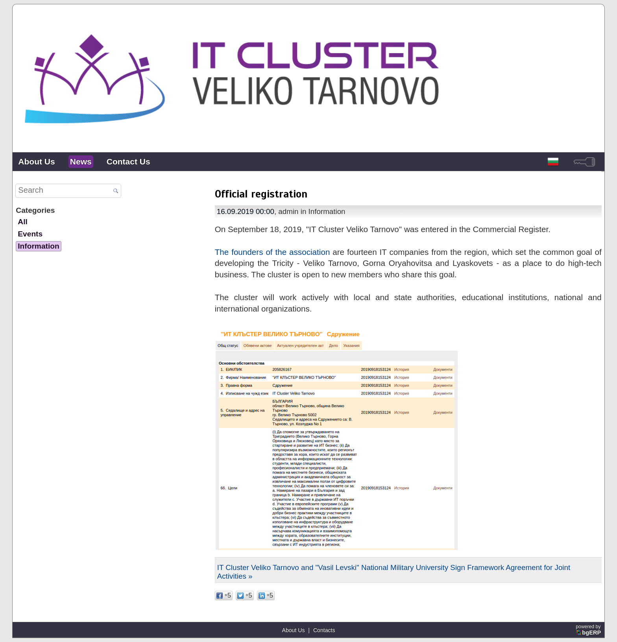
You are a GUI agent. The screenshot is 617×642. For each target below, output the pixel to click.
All (22, 222)
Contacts (324, 630)
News (81, 161)
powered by (589, 630)
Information (38, 246)
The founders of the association (272, 251)
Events (30, 234)
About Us (36, 161)
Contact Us (128, 161)
